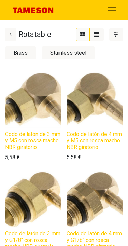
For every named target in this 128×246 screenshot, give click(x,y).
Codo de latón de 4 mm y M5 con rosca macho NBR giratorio (94, 140)
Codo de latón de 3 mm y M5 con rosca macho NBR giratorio (32, 140)
